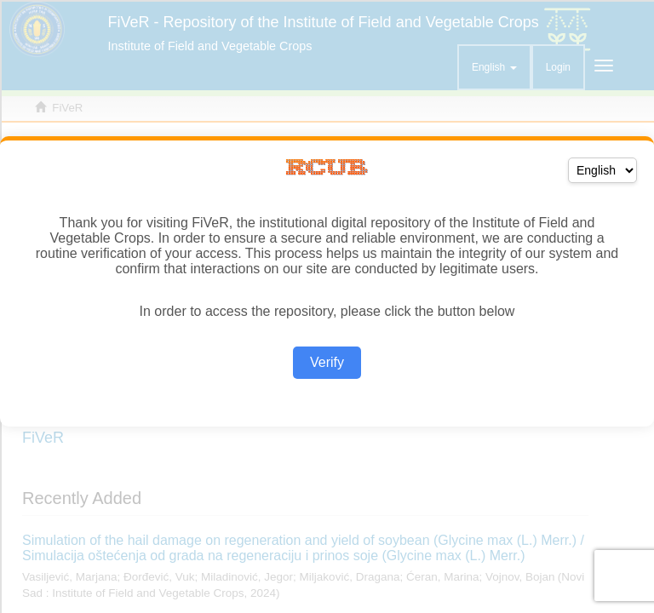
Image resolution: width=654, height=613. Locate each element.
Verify (327, 362)
